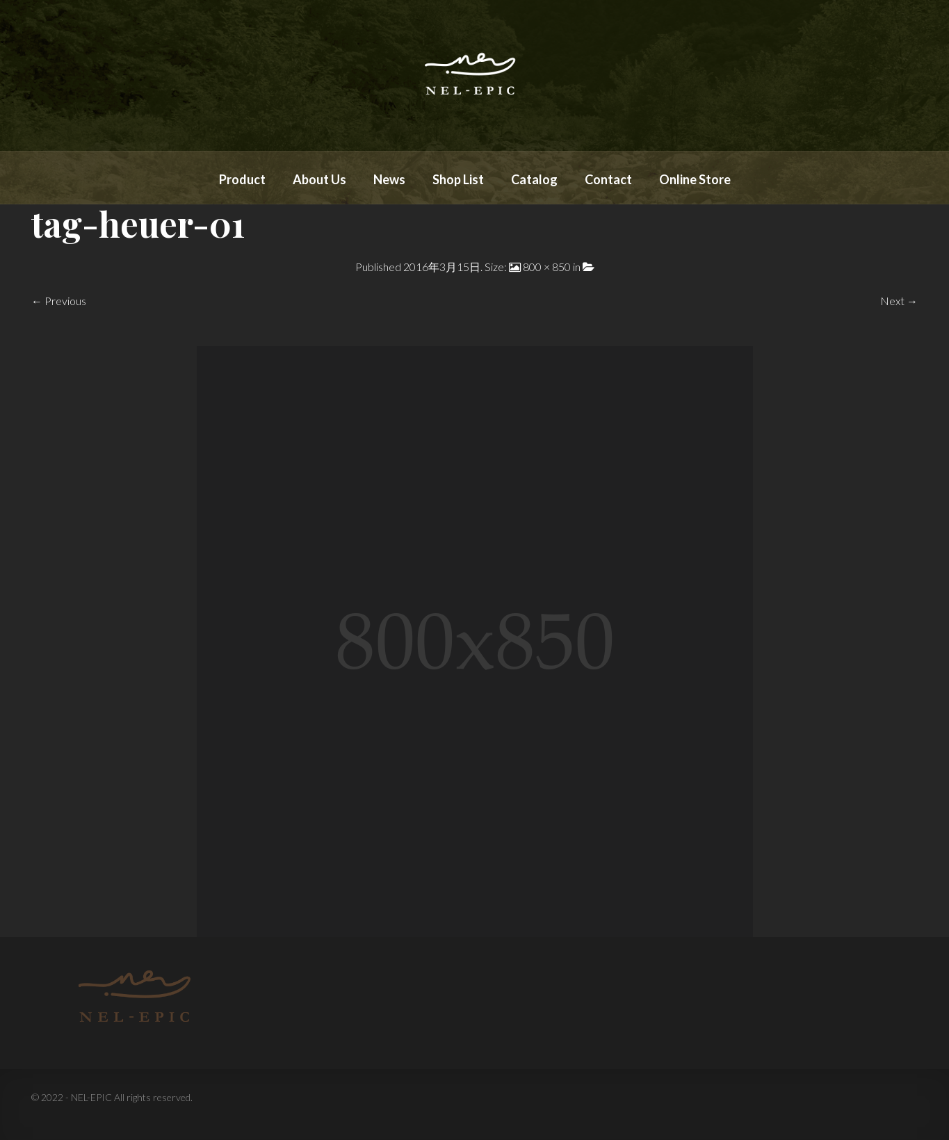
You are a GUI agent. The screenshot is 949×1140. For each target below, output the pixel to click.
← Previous (58, 300)
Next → (899, 300)
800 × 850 (547, 266)
